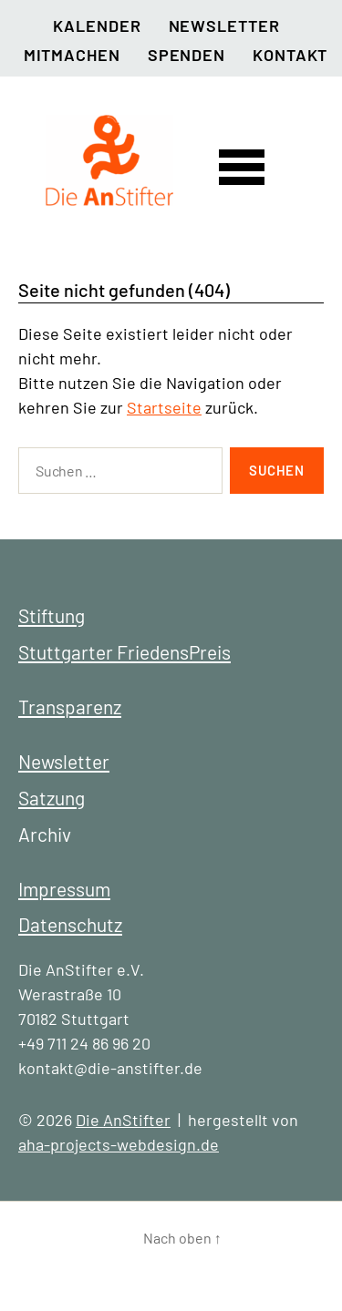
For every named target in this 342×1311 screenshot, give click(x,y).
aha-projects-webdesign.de (118, 1144)
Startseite (164, 407)
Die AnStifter (123, 1120)
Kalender (96, 25)
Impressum (64, 888)
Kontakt (290, 55)
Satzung (51, 797)
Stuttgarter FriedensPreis (124, 651)
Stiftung (51, 615)
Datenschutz (70, 924)
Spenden (186, 55)
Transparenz (69, 706)
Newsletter (224, 25)
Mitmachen (72, 55)
